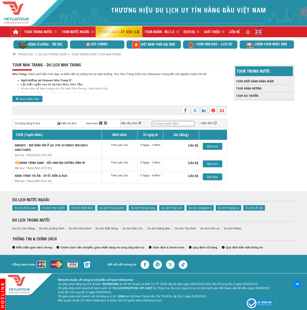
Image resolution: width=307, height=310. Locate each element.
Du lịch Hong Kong (143, 207)
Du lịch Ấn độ (254, 207)
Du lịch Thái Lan (171, 207)
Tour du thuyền (246, 95)
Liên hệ (234, 31)
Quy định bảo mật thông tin (244, 247)
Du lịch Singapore (200, 207)
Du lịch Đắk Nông (107, 228)
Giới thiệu (212, 31)
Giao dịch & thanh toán (168, 247)
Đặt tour (212, 146)
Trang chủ (25, 54)
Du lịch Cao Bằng (23, 228)
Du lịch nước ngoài (30, 200)
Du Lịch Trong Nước (52, 54)
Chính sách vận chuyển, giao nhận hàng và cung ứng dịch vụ (102, 247)
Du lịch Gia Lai (210, 228)
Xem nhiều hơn (27, 99)
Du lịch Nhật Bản (82, 207)
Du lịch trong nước (31, 220)
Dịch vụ (189, 31)
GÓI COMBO (97, 44)
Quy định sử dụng (205, 247)
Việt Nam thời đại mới (153, 44)
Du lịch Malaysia (228, 207)
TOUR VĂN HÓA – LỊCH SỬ (210, 44)
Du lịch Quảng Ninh (51, 228)
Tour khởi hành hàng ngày (254, 81)
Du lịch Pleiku (232, 228)
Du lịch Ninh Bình (80, 228)
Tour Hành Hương (248, 88)
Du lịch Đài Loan (25, 207)
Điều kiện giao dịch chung (34, 247)
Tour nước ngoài (75, 31)
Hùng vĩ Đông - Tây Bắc (40, 44)
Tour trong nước (38, 31)
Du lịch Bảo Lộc (133, 228)
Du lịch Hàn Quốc (53, 207)
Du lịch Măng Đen (158, 228)
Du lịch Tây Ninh (185, 228)
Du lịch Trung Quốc (111, 207)
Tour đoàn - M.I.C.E (159, 31)
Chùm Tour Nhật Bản (267, 44)
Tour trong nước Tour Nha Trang (96, 54)
